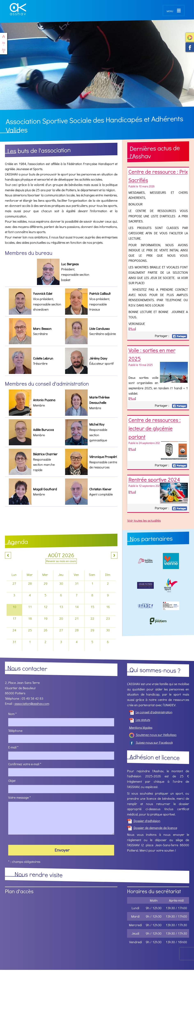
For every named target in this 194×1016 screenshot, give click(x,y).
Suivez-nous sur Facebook (189, 47)
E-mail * (13, 747)
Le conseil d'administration (150, 712)
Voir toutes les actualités (144, 520)
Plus (132, 329)
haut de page (3, 36)
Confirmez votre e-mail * (24, 764)
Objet (11, 781)
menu (170, 10)
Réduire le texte (3, 43)
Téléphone (15, 730)
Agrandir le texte (3, 50)
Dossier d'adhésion (143, 821)
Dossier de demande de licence (152, 828)
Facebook (179, 336)
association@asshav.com (32, 704)
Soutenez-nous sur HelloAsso (189, 37)
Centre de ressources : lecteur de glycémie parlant (155, 428)
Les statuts (139, 720)
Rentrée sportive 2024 (154, 479)
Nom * (12, 714)
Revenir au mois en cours (61, 561)
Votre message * (19, 797)
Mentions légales (140, 727)
